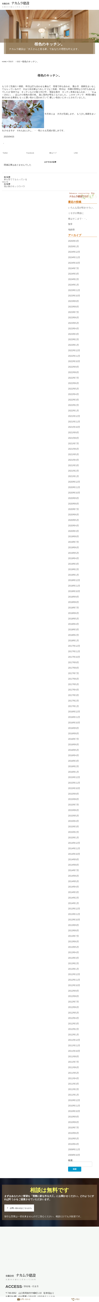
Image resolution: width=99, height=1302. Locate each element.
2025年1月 (73, 246)
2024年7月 (73, 268)
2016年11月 (74, 717)
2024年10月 (74, 263)
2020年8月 (73, 503)
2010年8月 (73, 1122)
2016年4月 (73, 755)
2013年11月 (74, 914)
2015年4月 (73, 821)
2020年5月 (73, 520)
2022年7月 (73, 377)
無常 (70, 224)
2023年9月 (73, 301)
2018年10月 (74, 591)
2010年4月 (73, 1144)
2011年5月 (73, 1073)
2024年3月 (73, 274)
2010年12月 (74, 1100)
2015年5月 (73, 815)
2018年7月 (73, 607)
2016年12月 (74, 711)
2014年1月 (73, 903)
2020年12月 (74, 481)
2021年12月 (74, 416)
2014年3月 (73, 892)
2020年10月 (74, 492)
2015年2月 (73, 832)
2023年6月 (73, 317)
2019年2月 (73, 569)
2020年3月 (73, 531)
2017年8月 (73, 668)
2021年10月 (74, 427)
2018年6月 (73, 613)
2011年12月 (74, 1040)
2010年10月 (74, 1111)
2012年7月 (73, 1001)
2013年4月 (73, 952)
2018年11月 (74, 585)
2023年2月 (73, 339)
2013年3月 (73, 958)
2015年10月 (74, 788)
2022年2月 (73, 405)
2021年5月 (73, 454)
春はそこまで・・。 (78, 218)
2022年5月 (73, 388)
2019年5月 (73, 553)
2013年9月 (73, 925)
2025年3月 (73, 241)
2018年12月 (74, 580)
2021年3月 (73, 465)
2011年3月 (73, 1084)
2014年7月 (73, 870)
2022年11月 (74, 356)
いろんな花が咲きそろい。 (81, 207)
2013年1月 (73, 969)
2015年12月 (74, 777)
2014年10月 (74, 854)
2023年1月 (73, 345)
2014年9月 (73, 859)
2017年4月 (73, 689)
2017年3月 (73, 695)
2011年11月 (74, 1045)
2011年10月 (74, 1051)
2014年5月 (73, 881)
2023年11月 (74, 290)
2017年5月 (73, 684)
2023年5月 (73, 323)
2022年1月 (73, 410)
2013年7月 (73, 936)
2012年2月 (73, 1029)
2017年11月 (74, 651)
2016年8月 (73, 733)
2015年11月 (74, 782)
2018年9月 (73, 596)
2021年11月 (74, 421)
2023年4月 (73, 328)
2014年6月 (73, 876)
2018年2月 (73, 635)
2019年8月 (73, 536)
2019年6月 (73, 547)
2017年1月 (73, 706)
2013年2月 (73, 963)
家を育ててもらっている (15, 179)
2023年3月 (73, 334)
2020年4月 (73, 525)
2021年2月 (73, 471)
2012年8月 (73, 996)
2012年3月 (73, 1023)
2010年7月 (73, 1127)
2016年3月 (73, 761)
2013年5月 (73, 947)
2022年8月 (73, 372)
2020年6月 (73, 514)
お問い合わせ (23, 1299)
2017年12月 (74, 646)
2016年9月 (73, 728)
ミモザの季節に (76, 213)
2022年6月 (73, 383)
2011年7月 (73, 1062)
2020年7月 (73, 509)
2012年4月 (73, 1018)
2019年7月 (73, 542)
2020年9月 (73, 498)
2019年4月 (73, 558)
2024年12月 (74, 252)
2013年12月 (74, 908)
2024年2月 (73, 279)
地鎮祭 (71, 229)
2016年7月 (73, 739)
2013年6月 (73, 941)
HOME (4, 61)
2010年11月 (74, 1105)
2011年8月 (73, 1056)
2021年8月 (73, 438)
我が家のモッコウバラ (14, 186)
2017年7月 (73, 673)
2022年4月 (73, 394)
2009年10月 (74, 1155)
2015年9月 (73, 793)
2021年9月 (73, 432)
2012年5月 (73, 1012)
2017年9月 (73, 662)
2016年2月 (73, 766)
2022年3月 (73, 399)
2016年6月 (73, 744)
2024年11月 (74, 257)
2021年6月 (73, 449)
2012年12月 (74, 974)
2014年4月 (73, 887)
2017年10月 (74, 657)
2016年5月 (73, 750)
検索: (70, 1160)
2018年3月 (73, 629)
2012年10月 (74, 985)
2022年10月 (74, 361)
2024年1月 (73, 284)
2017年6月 (73, 678)
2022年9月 (73, 366)
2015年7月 (73, 804)
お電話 (75, 1299)
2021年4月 (73, 460)
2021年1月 (73, 476)
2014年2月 (73, 897)
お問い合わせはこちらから (19, 1208)
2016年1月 (73, 772)
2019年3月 (73, 564)
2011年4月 (73, 1078)
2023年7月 (73, 312)
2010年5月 (73, 1138)
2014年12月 (74, 843)
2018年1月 (73, 640)
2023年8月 (73, 306)
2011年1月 (73, 1094)
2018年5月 (73, 618)
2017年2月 (73, 700)
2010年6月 (73, 1133)
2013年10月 (74, 919)
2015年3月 (73, 826)
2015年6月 (73, 810)
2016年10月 (74, 722)
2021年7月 (73, 443)
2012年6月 (73, 1007)
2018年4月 (73, 624)
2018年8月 (73, 602)
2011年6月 (73, 1067)
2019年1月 (73, 575)
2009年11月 (74, 1149)
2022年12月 (74, 350)
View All (5, 182)
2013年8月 (73, 930)
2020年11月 (74, 487)
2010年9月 (73, 1116)
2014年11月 (74, 848)
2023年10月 (74, 295)
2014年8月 (73, 865)
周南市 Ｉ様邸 (14, 62)
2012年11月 (74, 979)
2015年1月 (73, 837)
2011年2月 (73, 1089)
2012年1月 (73, 1034)
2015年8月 (73, 799)
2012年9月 (73, 990)
